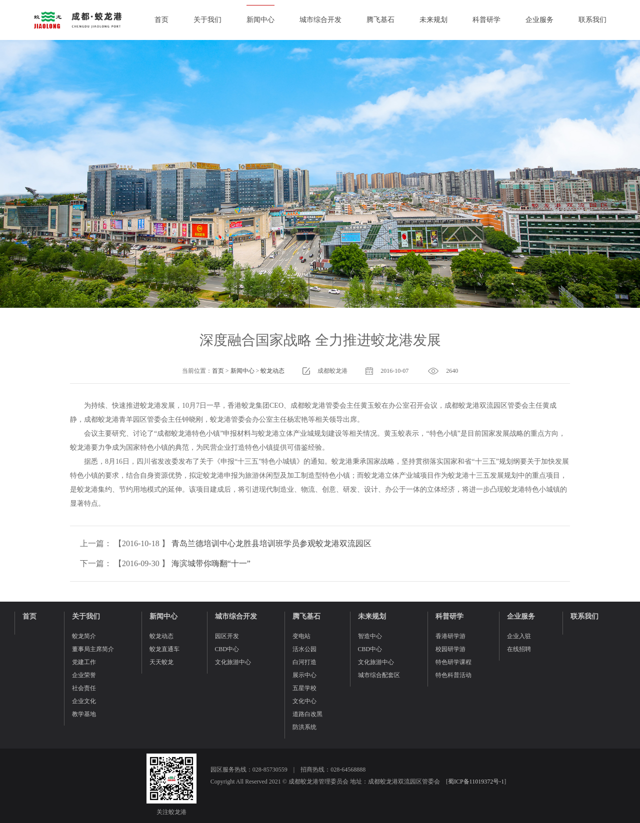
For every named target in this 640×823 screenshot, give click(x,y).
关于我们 (208, 19)
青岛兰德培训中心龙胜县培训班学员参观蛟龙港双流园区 (272, 543)
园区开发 (227, 636)
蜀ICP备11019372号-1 (476, 781)
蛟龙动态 (272, 370)
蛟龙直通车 (165, 649)
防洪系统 (304, 727)
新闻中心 (260, 19)
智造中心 (370, 636)
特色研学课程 (454, 662)
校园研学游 (451, 649)
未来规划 (434, 19)
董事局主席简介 (93, 649)
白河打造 (304, 662)
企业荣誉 (84, 675)
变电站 (301, 636)
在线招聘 (519, 649)
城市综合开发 (321, 19)
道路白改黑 (307, 714)
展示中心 (304, 675)
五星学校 (304, 688)
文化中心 (304, 701)
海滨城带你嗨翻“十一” (211, 563)
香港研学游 (451, 636)
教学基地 (84, 714)
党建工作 (84, 662)
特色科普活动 (454, 675)
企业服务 (540, 19)
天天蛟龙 (162, 662)
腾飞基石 (380, 19)
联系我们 (592, 19)
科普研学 (486, 19)
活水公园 (304, 649)
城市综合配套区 (379, 675)
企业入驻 (519, 636)
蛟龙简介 (84, 636)
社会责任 (84, 688)
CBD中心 (227, 649)
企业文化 (84, 701)
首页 (161, 19)
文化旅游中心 (233, 662)
